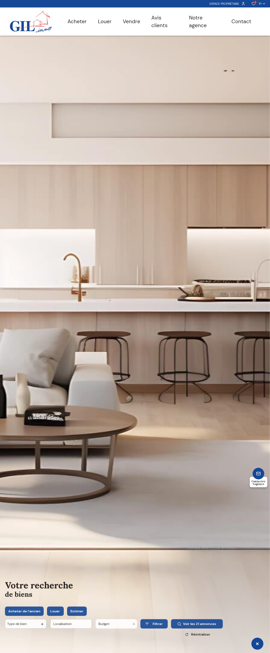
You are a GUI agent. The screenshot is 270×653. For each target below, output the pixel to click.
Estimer (76, 615)
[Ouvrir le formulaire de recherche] (154, 627)
